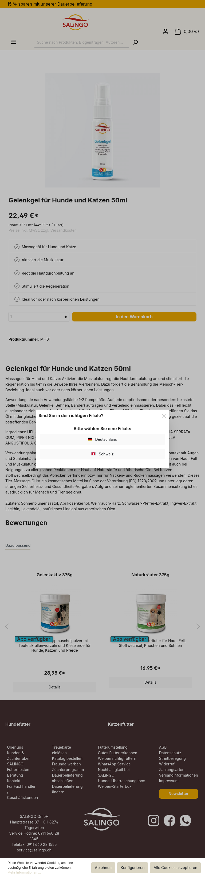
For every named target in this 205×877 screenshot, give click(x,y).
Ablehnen (103, 867)
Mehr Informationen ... (24, 872)
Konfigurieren (132, 867)
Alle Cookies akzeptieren (175, 867)
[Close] (164, 415)
